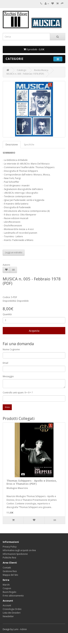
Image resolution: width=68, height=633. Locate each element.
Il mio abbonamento (13, 595)
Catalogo (21, 70)
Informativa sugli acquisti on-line (19, 550)
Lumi (15, 629)
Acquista (34, 330)
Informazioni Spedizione (15, 553)
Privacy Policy (10, 546)
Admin (23, 629)
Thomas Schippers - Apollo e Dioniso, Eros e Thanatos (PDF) (32, 482)
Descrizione (12, 144)
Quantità (7, 314)
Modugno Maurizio (17, 488)
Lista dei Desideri (11, 612)
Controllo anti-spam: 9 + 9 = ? (18, 392)
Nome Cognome (11, 349)
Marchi (6, 584)
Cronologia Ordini (12, 609)
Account (7, 605)
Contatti (7, 567)
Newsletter (8, 616)
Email (5, 362)
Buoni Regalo (9, 592)
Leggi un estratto (13, 252)
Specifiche (29, 144)
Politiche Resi (9, 557)
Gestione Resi (10, 571)
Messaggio (8, 376)
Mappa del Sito (10, 574)
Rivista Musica (41, 70)
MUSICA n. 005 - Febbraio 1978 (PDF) (25, 73)
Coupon (7, 588)
